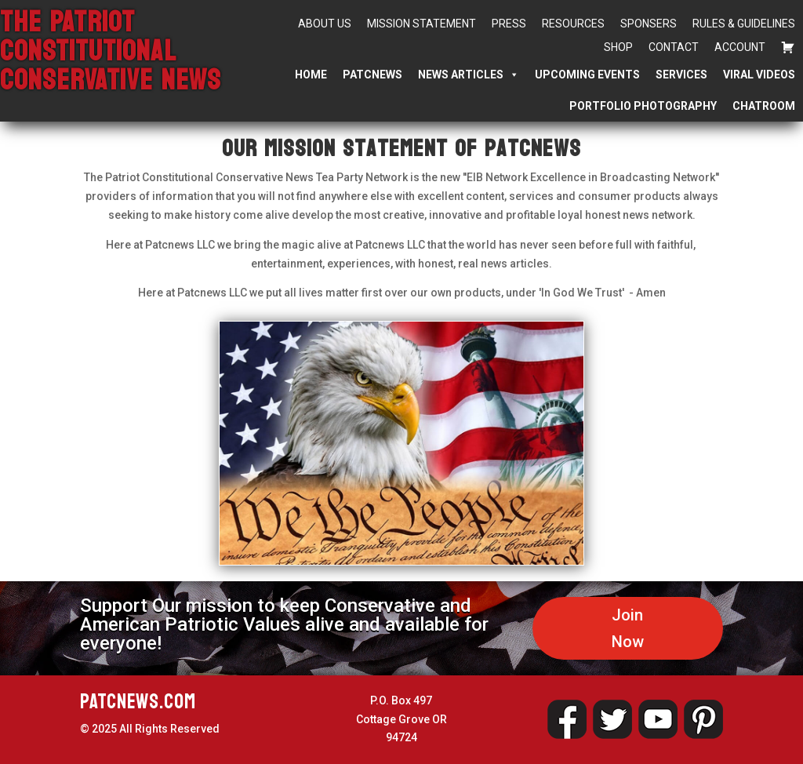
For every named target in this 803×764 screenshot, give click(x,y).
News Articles (468, 74)
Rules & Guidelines (743, 23)
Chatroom (763, 106)
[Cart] (788, 47)
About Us (324, 23)
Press (509, 23)
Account (739, 47)
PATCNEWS (372, 74)
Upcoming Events (587, 74)
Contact (674, 47)
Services (681, 74)
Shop (618, 47)
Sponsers (648, 23)
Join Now (628, 628)
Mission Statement (421, 23)
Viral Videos (759, 74)
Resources (573, 23)
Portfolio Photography (643, 106)
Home (311, 74)
